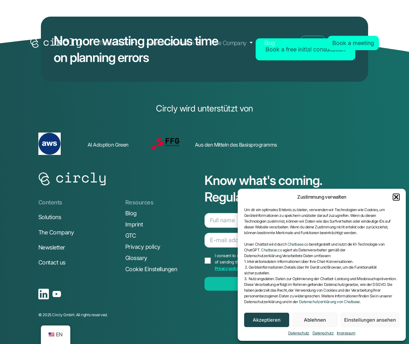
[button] (396, 197)
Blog (269, 43)
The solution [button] (114, 43)
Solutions (49, 217)
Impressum (346, 333)
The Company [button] (230, 43)
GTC (130, 235)
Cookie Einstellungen (151, 269)
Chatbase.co (298, 244)
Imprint (134, 224)
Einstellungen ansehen (370, 320)
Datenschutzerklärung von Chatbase (329, 301)
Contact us (52, 262)
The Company (56, 232)
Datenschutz (298, 333)
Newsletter (51, 247)
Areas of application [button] (171, 43)
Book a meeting (353, 43)
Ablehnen (315, 320)
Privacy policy (142, 246)
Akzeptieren (267, 320)
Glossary (136, 258)
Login (312, 43)
